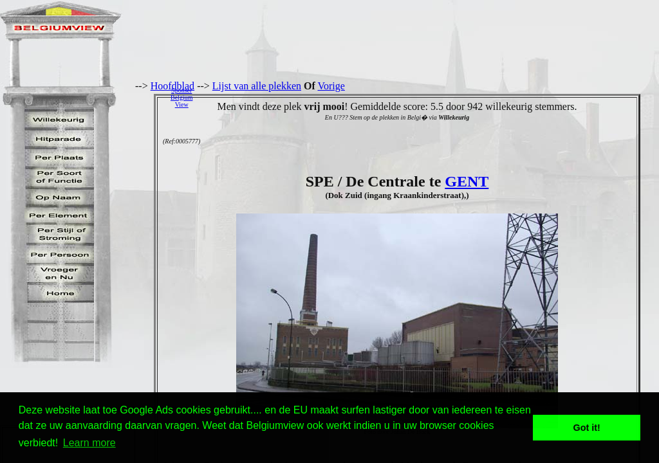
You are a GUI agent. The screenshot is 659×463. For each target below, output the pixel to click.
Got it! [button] (586, 427)
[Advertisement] (429, 97)
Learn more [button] (89, 442)
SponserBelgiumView (181, 97)
